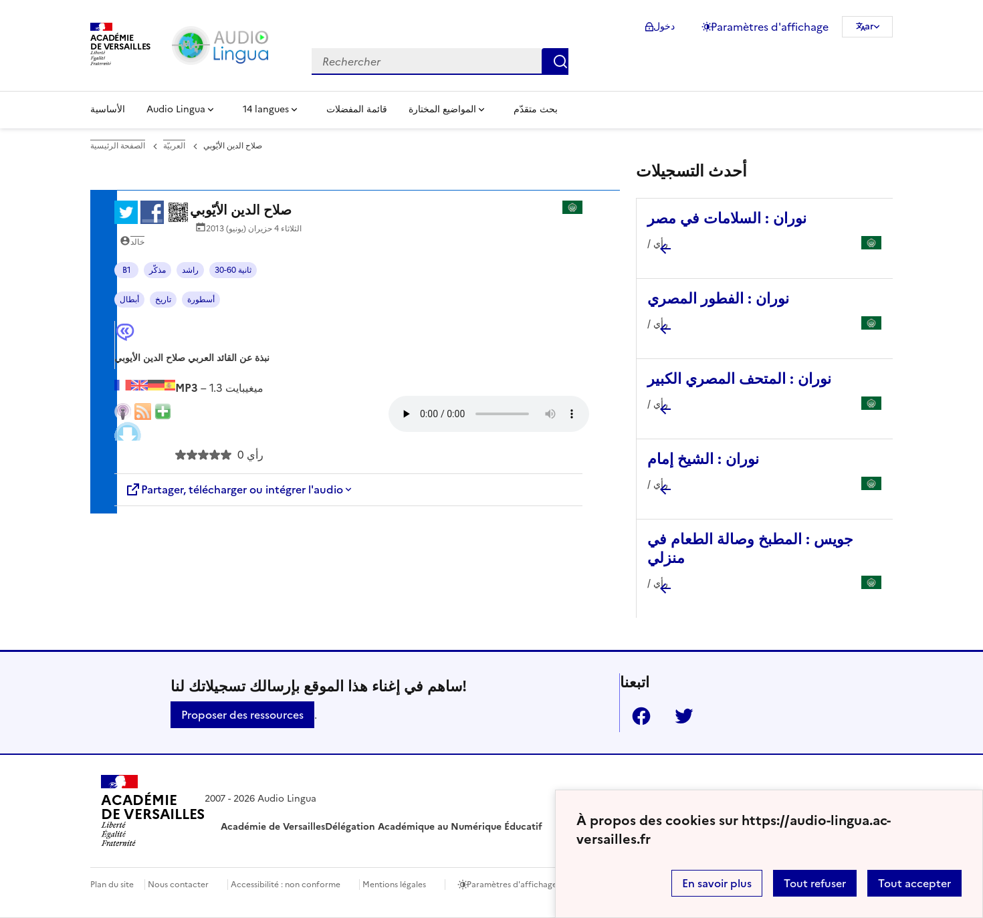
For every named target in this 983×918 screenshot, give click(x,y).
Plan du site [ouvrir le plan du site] (112, 885)
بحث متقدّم (536, 109)
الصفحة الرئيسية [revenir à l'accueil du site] (117, 146)
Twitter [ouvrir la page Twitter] (679, 716)
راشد (190, 270)
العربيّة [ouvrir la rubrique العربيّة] (174, 146)
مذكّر (157, 270)
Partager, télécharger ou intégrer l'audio (234, 489)
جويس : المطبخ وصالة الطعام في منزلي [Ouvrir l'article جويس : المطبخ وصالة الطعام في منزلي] (750, 548)
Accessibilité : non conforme (285, 885)
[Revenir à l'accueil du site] (153, 813)
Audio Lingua (175, 109)
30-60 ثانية (233, 270)
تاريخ (163, 300)
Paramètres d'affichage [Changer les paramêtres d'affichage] (770, 27)
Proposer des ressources (242, 715)
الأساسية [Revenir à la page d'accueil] (107, 109)
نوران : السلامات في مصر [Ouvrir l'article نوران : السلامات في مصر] (726, 218)
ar (869, 26)
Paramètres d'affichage (512, 885)
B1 (126, 270)
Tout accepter (914, 883)
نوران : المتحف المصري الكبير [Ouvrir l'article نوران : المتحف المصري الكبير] (739, 379)
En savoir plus (717, 883)
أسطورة (201, 300)
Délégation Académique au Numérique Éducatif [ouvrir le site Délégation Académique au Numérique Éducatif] (433, 827)
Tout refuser (815, 883)
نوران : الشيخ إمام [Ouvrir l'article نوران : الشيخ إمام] (703, 459)
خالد (137, 242)
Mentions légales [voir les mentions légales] (394, 885)
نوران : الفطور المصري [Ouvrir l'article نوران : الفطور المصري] (718, 299)
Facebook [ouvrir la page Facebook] (636, 716)
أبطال (129, 300)
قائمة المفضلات (356, 109)
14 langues (266, 109)
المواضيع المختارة (442, 109)
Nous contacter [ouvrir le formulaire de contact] (178, 885)
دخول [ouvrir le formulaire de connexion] (664, 26)
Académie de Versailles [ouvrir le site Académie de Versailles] (273, 827)
